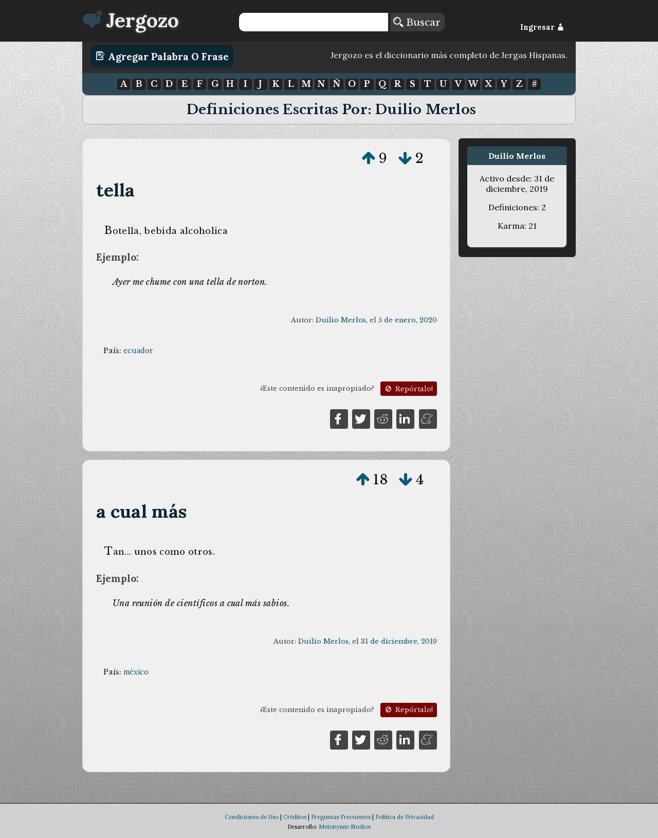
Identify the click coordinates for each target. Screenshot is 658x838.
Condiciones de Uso (252, 817)
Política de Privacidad (404, 817)
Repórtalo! (408, 389)
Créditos (294, 817)
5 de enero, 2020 (407, 320)
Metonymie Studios (345, 826)
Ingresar (542, 27)
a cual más (141, 511)
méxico (136, 672)
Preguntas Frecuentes (341, 817)
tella (115, 190)
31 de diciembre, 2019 (399, 641)
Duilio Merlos (341, 320)
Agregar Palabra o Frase (162, 56)
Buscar (417, 22)
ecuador (138, 350)
